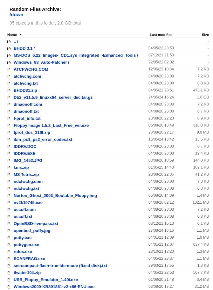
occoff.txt (23, 216)
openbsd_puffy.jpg (32, 230)
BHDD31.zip (25, 90)
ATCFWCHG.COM (31, 69)
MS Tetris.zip (26, 174)
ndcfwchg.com (28, 181)
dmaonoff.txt (26, 111)
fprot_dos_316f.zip (32, 132)
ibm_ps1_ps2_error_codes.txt (43, 139)
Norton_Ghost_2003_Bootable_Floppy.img (55, 195)
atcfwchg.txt (26, 83)
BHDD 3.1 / (24, 48)
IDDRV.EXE (25, 153)
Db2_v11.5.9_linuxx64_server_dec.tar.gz (53, 97)
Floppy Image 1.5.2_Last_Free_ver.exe (51, 125)
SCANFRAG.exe (29, 258)
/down (16, 14)
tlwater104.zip (27, 272)
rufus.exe (23, 251)
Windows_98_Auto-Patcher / (41, 62)
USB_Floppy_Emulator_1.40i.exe (46, 279)
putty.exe (22, 237)
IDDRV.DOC (25, 146)
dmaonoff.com (28, 104)
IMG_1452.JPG (28, 160)
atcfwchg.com (27, 76)
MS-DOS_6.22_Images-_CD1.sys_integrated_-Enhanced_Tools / (76, 55)
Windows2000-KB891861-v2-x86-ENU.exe (54, 286)
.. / (16, 41)
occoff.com (25, 209)
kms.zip (21, 167)
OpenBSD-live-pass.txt (36, 223)
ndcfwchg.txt (26, 188)
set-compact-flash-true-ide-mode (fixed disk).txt (60, 265)
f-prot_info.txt (27, 118)
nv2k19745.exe (28, 202)
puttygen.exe (26, 244)
